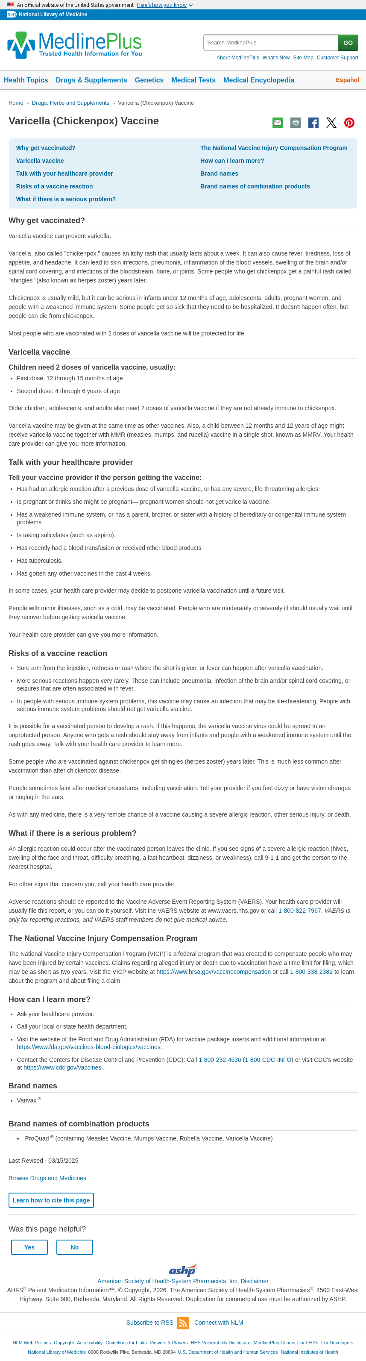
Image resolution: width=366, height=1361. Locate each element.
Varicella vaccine (40, 160)
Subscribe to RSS (158, 1323)
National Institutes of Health (309, 1352)
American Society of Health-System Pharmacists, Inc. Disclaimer (183, 1281)
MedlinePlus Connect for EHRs (286, 1342)
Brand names (219, 173)
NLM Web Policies (32, 1342)
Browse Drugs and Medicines (47, 1178)
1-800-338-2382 (312, 971)
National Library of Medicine (53, 15)
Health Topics (26, 80)
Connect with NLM (218, 1322)
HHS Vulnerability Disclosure (221, 1342)
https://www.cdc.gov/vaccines (62, 1067)
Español (347, 79)
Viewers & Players (169, 1342)
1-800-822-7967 (299, 910)
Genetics (149, 80)
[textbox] (271, 42)
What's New (276, 58)
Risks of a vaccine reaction (54, 186)
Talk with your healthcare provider (64, 173)
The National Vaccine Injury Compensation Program (274, 147)
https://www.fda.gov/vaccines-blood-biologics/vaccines (89, 1047)
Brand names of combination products (255, 186)
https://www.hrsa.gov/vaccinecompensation (214, 971)
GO (348, 42)
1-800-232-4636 (220, 1059)
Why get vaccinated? (46, 147)
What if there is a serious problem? (66, 199)
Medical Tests (193, 80)
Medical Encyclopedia (258, 80)
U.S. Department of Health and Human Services (228, 1352)
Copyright (64, 1342)
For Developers (337, 1342)
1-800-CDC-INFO (268, 1059)
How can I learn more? (232, 160)
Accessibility (89, 1342)
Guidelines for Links (125, 1342)
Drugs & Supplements (91, 80)
